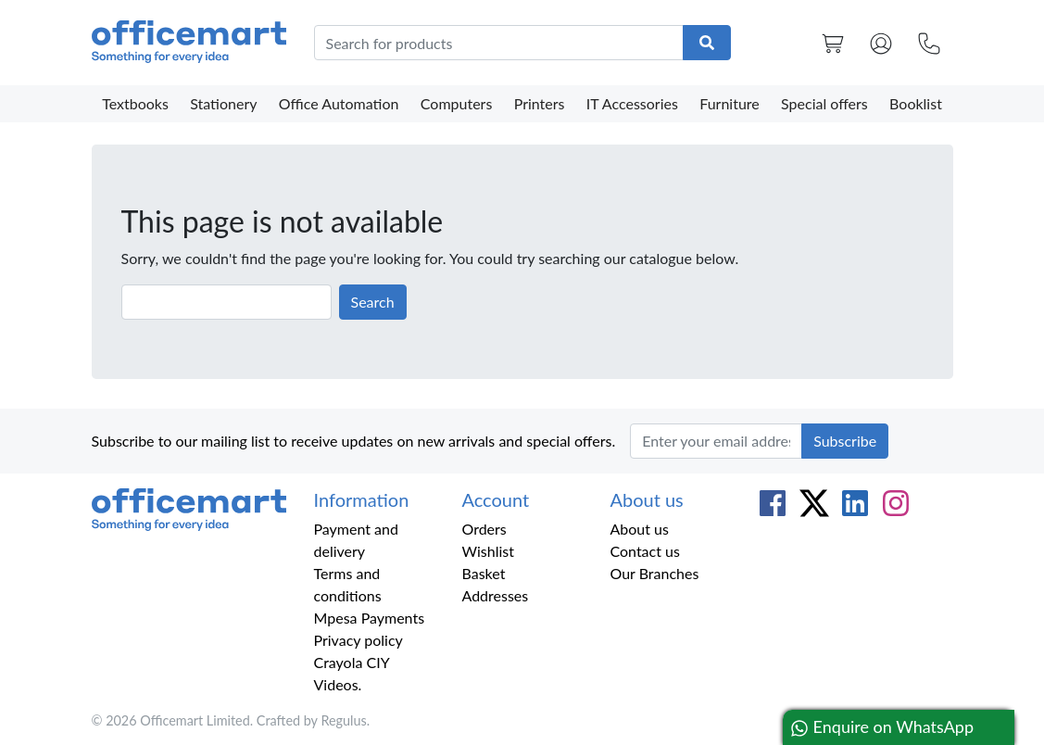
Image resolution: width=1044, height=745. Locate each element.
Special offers (824, 103)
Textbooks (135, 103)
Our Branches (654, 573)
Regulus (343, 720)
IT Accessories (632, 103)
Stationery (223, 103)
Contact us (644, 551)
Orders (483, 528)
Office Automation (339, 103)
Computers (457, 103)
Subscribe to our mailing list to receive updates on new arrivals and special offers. (354, 440)
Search (373, 301)
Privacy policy (358, 640)
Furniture (729, 103)
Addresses (494, 595)
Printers (539, 103)
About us (639, 528)
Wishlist (487, 551)
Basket (483, 573)
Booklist (915, 103)
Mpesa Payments (369, 617)
